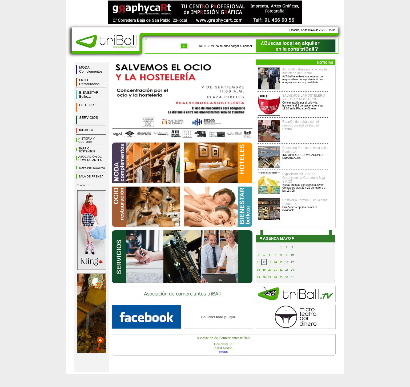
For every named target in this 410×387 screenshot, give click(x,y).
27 (269, 277)
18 (258, 269)
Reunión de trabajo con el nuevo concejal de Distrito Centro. (300, 125)
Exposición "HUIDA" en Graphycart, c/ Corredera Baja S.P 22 (303, 177)
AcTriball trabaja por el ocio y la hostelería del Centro (304, 71)
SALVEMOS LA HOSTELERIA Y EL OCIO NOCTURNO (303, 97)
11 (258, 262)
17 (292, 262)
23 (286, 269)
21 (275, 269)
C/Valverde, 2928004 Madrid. (223, 346)
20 (269, 269)
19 (264, 269)
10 (292, 254)
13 (269, 262)
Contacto (82, 185)
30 (286, 277)
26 (264, 277)
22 (281, 269)
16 (286, 262)
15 (281, 262)
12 (264, 262)
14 (275, 262)
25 (258, 277)
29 (281, 277)
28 (275, 277)
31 (292, 277)
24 (292, 269)
